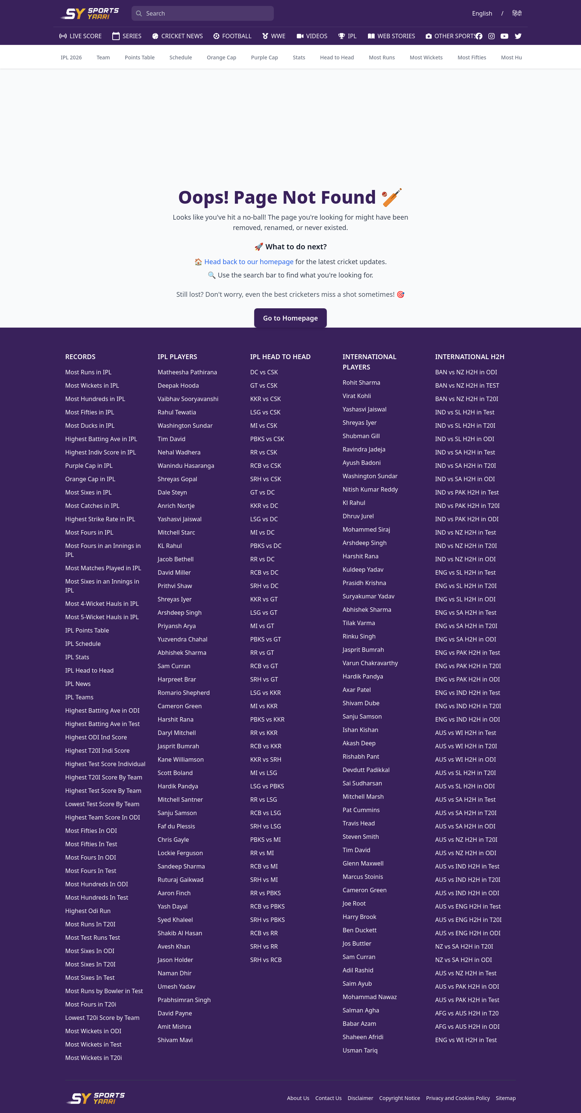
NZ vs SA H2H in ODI (463, 960)
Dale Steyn (172, 492)
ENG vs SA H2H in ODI (465, 639)
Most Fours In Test (90, 871)
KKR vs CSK (265, 399)
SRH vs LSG (265, 826)
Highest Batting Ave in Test (102, 724)
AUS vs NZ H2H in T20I (466, 839)
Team (103, 57)
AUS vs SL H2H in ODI (465, 786)
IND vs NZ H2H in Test (465, 532)
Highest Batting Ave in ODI (102, 710)
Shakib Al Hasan (180, 933)
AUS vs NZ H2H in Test (466, 973)
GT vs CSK (263, 385)
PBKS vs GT (265, 639)
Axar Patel (357, 690)
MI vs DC (262, 532)
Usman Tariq (360, 1050)
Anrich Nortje (176, 506)
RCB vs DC (264, 572)
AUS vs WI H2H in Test (465, 733)
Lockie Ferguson (180, 853)
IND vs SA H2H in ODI (465, 479)
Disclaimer (360, 1097)
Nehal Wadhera (179, 452)
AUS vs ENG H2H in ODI (467, 933)
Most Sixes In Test (89, 978)
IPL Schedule (83, 644)
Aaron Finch (174, 893)
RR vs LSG (263, 799)
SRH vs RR (264, 946)
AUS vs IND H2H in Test (467, 866)
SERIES (126, 36)
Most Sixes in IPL (88, 492)
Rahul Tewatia (177, 412)
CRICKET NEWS (176, 36)
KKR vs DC (264, 506)
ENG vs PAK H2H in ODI (467, 679)
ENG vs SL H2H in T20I (466, 586)
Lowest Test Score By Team (102, 804)
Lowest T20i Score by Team (102, 1018)
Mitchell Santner (180, 799)
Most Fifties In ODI (91, 831)
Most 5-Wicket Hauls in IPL (102, 617)
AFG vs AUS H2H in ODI (467, 1026)
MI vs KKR (264, 706)
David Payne (175, 1013)
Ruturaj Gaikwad (181, 880)
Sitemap (506, 1097)
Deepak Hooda (178, 385)
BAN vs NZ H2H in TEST (467, 385)
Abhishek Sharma (182, 653)
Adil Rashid (358, 970)
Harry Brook (359, 917)
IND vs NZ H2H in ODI (465, 559)
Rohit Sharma (362, 382)
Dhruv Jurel (358, 516)
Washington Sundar (185, 425)
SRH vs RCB (266, 960)
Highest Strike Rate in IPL (100, 519)
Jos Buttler (357, 943)
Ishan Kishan (360, 730)
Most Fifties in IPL (89, 412)
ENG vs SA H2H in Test (465, 612)
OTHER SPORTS (450, 36)
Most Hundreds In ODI (96, 884)
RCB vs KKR (265, 746)
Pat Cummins (361, 810)
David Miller (174, 572)
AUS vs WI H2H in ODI (465, 759)
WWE (273, 36)
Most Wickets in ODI (93, 1031)
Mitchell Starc (176, 532)
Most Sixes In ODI (89, 951)
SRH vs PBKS (267, 920)
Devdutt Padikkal (366, 770)
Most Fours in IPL (89, 532)
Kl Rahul (354, 503)
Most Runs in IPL (88, 372)
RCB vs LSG (265, 813)
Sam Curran (174, 666)
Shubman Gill (361, 436)
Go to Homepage (290, 317)
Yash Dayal (173, 906)
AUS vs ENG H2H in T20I (468, 920)
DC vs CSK (264, 372)
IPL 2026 (71, 57)
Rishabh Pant (361, 756)
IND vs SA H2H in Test (465, 452)
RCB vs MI (264, 866)
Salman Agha (361, 1010)
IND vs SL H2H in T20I (465, 425)
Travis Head (359, 823)
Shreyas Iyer (175, 599)
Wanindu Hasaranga (186, 466)
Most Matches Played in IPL (103, 568)
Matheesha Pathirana (187, 372)
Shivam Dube (361, 703)
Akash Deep (359, 743)
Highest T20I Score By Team (103, 777)
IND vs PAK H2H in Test (467, 492)
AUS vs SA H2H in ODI (465, 826)
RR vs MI (262, 853)
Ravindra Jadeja (364, 449)
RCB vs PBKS (267, 906)
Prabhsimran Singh (184, 1000)
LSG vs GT (263, 612)
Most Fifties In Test (91, 844)
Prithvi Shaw (175, 586)
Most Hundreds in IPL (95, 399)
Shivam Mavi (175, 1040)
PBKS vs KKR (267, 719)
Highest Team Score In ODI (102, 817)
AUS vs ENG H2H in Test (468, 906)
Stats (299, 57)
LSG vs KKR (265, 693)
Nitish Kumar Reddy (370, 489)
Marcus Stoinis (363, 877)
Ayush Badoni (362, 463)
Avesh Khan (174, 946)
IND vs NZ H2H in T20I (466, 546)
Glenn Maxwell (363, 863)
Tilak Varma (359, 623)
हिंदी (517, 13)
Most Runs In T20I (90, 924)
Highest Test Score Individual (105, 764)
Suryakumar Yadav (369, 596)
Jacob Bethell (176, 559)
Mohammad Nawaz (370, 997)
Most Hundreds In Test (96, 897)
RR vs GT (262, 653)
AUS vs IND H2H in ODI (467, 893)
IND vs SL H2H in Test (464, 412)
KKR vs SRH (265, 759)
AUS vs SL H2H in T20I (465, 773)
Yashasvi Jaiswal (180, 519)
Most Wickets (426, 57)
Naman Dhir (175, 973)
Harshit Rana (176, 719)
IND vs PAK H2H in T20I (467, 506)
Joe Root (354, 903)
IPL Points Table (87, 630)
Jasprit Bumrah (178, 746)
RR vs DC (262, 559)
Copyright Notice (399, 1097)
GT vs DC (262, 492)
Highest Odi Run (88, 911)
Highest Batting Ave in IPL (101, 439)
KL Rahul (170, 546)
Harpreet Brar (177, 679)
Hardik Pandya (178, 786)
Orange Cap (221, 57)
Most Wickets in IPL (92, 385)
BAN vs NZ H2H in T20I (466, 399)
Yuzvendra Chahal (183, 639)
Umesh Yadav (177, 986)
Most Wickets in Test (93, 1044)
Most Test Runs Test (92, 937)
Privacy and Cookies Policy (458, 1097)
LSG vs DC (264, 519)
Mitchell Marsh (363, 796)
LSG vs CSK (265, 412)
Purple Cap (264, 57)
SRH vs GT (264, 679)
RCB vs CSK (265, 466)
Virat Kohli (357, 396)
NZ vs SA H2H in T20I (464, 946)
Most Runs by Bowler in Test (104, 991)
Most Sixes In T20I (90, 964)
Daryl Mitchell (177, 733)
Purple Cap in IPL (89, 466)
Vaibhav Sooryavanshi (188, 399)
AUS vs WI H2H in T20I (466, 746)
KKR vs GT (264, 599)
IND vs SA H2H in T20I (465, 466)
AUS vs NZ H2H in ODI (465, 853)
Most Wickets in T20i (93, 1058)
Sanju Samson (177, 813)
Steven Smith (361, 837)
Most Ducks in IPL (89, 425)
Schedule (181, 57)
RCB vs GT (264, 666)
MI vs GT (262, 626)
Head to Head (337, 57)
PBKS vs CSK (267, 439)
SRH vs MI (264, 880)
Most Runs (382, 57)
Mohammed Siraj (366, 529)
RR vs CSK (263, 452)
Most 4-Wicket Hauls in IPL (102, 604)
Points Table (140, 57)
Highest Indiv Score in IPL (100, 452)
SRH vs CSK (265, 479)
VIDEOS (311, 36)
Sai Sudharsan (362, 783)
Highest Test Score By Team (103, 791)
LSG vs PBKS (267, 786)
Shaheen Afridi (363, 1037)
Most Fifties (472, 57)
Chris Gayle (173, 839)
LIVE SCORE (79, 36)
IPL (347, 36)
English (482, 13)
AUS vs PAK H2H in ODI (467, 986)
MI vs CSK (263, 425)
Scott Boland (175, 773)
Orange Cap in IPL (90, 479)
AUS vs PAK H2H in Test (467, 1000)
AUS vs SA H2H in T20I (466, 813)
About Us (298, 1097)
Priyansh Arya (177, 626)
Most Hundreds (520, 57)
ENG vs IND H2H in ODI (467, 719)
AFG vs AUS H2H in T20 (467, 1013)
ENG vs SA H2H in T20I (466, 626)
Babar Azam (359, 1024)
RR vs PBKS (265, 893)
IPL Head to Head (89, 670)
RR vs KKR (264, 733)
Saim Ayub (357, 983)
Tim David (172, 439)
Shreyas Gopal (177, 479)
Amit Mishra (175, 1026)
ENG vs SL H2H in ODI (465, 599)
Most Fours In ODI (90, 857)
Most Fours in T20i (90, 1004)
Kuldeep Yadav (363, 569)
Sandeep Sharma (181, 866)
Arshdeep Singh (180, 612)
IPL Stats (77, 657)
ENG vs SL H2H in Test (465, 572)
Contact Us (328, 1097)
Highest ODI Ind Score (96, 737)
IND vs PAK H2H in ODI (466, 519)
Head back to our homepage (248, 261)
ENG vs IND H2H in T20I (468, 706)
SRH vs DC (264, 586)
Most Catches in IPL (92, 506)
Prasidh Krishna (364, 583)
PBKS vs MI (265, 839)
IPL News (78, 684)
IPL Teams (79, 697)
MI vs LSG (263, 773)
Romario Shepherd (184, 693)
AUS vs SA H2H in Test (465, 799)
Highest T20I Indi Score (97, 750)
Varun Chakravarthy (370, 663)
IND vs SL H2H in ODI (464, 439)
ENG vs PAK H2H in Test (467, 653)
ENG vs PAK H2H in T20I (468, 666)
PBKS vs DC (266, 546)
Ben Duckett (360, 930)
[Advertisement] (290, 130)
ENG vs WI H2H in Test (466, 1040)
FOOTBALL (231, 36)
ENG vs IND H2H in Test (467, 693)
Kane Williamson (181, 759)
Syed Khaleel (175, 920)
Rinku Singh (359, 636)
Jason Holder (175, 960)
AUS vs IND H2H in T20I (467, 880)
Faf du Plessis (176, 826)
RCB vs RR (264, 933)
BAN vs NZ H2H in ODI (466, 372)
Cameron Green (180, 706)
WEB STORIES (391, 36)
